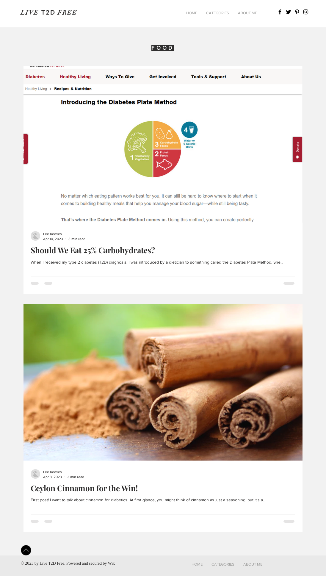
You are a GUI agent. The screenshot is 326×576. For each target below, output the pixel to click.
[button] (217, 13)
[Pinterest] (297, 12)
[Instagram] (306, 12)
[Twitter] (288, 12)
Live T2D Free (52, 563)
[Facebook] (280, 12)
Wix (111, 563)
